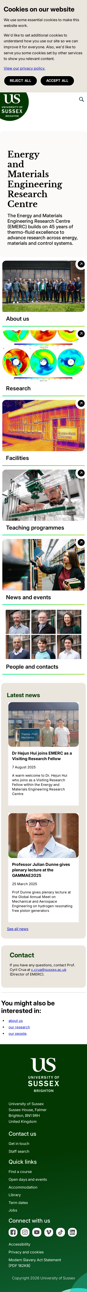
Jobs (13, 1210)
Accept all (57, 80)
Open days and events (28, 1179)
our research (19, 1027)
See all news (17, 929)
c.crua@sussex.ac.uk (48, 969)
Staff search (19, 1151)
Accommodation (23, 1187)
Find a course (20, 1171)
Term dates (18, 1202)
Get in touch (19, 1143)
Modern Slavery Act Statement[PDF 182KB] (35, 1263)
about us (16, 1020)
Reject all (20, 80)
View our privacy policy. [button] (24, 68)
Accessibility (19, 1244)
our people (17, 1033)
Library (15, 1194)
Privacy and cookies (26, 1252)
